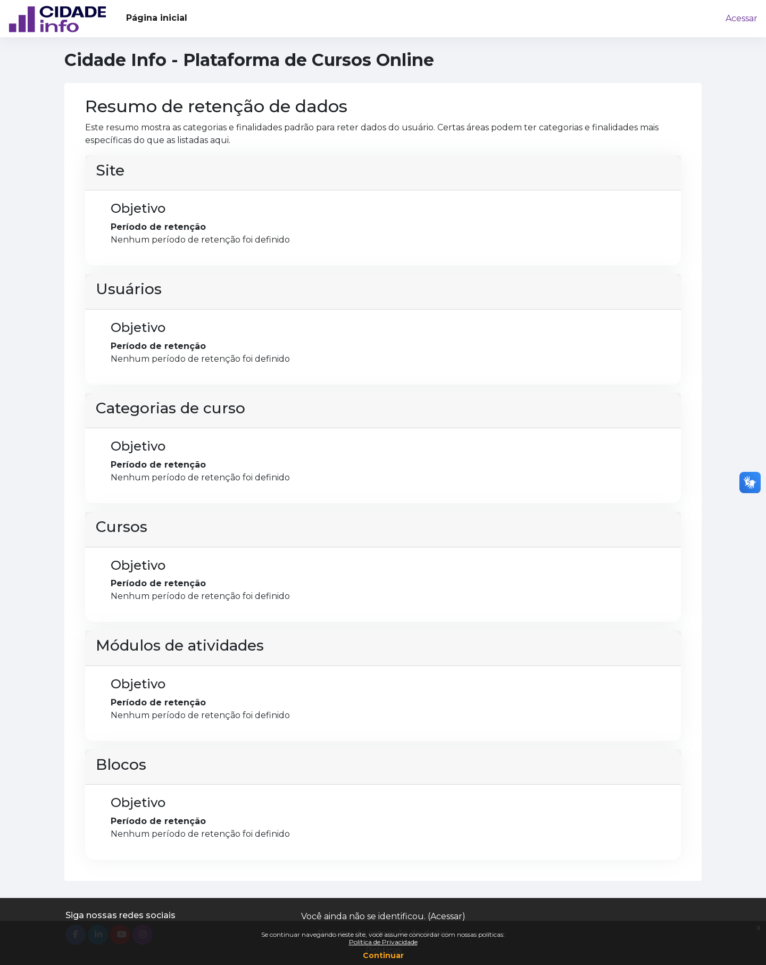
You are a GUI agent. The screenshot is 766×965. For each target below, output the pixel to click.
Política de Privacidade (383, 942)
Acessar (741, 18)
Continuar (383, 955)
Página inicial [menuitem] (156, 18)
